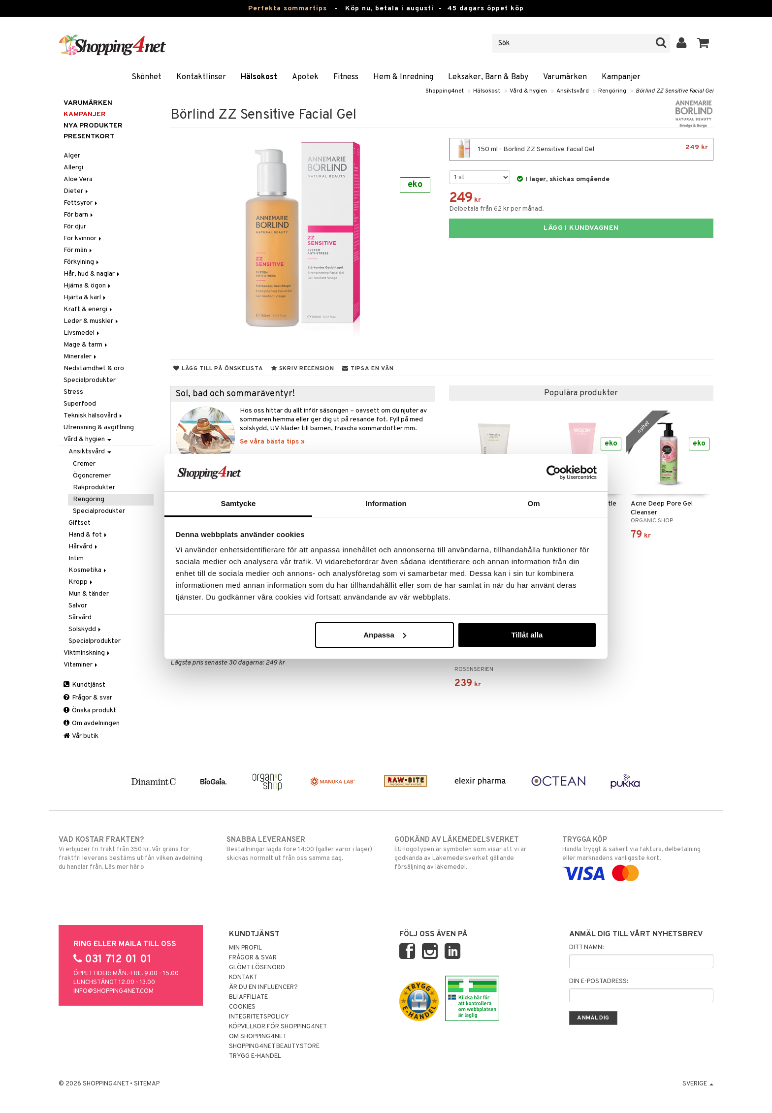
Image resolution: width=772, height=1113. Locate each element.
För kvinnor (83, 238)
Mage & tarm (86, 345)
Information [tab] (386, 503)
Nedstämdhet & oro (94, 368)
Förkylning (82, 262)
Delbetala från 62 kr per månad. (496, 209)
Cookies (242, 1007)
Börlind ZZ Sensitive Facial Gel (674, 91)
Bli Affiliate (248, 997)
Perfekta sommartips (287, 8)
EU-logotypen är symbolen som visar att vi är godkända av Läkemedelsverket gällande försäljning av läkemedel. (470, 853)
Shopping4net (444, 91)
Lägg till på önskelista (218, 369)
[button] (703, 43)
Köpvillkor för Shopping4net (278, 1027)
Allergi (73, 167)
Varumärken (565, 77)
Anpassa (384, 635)
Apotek (305, 77)
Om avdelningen (92, 723)
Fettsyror (81, 203)
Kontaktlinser (201, 77)
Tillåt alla (527, 635)
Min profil (245, 948)
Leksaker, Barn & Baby (488, 77)
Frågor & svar (88, 698)
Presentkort (89, 136)
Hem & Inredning (403, 77)
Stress (73, 392)
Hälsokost (259, 77)
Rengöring (612, 91)
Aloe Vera (78, 179)
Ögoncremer (92, 476)
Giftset (79, 523)
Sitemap (147, 1084)
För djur (75, 227)
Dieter (77, 191)
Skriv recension (302, 369)
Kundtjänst (84, 685)
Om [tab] (533, 503)
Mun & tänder (88, 594)
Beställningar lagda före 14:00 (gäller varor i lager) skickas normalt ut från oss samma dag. (302, 848)
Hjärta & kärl (85, 297)
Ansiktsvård (572, 91)
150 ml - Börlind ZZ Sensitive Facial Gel (581, 149)
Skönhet (146, 77)
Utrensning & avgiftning (99, 427)
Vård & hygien (528, 91)
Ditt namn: (586, 948)
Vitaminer (81, 665)
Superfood (80, 404)
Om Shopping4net (258, 1037)
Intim (76, 558)
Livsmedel (82, 333)
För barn (79, 215)
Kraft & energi (89, 309)
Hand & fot (88, 535)
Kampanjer (621, 77)
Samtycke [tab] (238, 503)
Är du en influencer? (263, 987)
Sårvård (80, 617)
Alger (72, 156)
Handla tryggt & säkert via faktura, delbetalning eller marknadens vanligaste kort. (637, 856)
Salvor (77, 606)
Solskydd (85, 629)
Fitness (345, 77)
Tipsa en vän (367, 369)
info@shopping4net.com (113, 991)
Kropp (81, 582)
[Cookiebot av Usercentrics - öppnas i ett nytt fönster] (554, 472)
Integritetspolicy (259, 1017)
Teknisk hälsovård (94, 416)
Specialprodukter (90, 380)
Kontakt (243, 978)
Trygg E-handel (255, 1056)
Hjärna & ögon (88, 286)
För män (79, 250)
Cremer (84, 464)
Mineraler (81, 356)
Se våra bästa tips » (272, 442)
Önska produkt (90, 710)
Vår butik (81, 736)
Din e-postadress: (598, 982)
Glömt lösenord (257, 968)
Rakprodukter (94, 487)
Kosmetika (88, 570)
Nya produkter (93, 126)
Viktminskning (87, 653)
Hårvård (83, 546)
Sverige (697, 1084)
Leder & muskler (92, 321)
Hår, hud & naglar (92, 274)
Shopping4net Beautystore (274, 1046)
